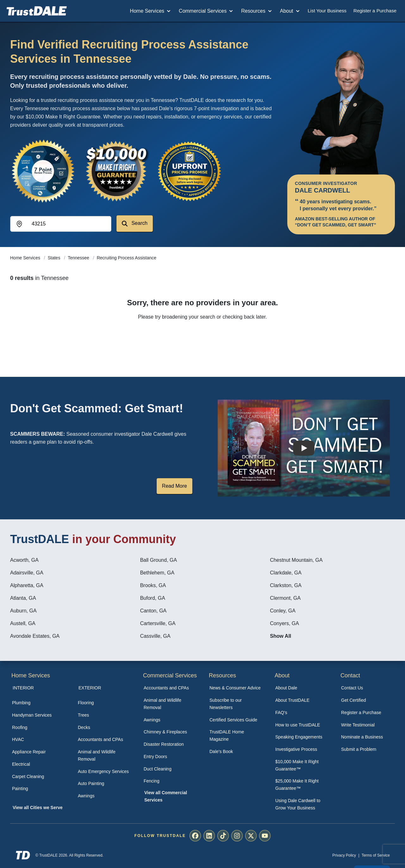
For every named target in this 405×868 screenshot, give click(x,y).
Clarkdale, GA (286, 572)
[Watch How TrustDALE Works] (304, 448)
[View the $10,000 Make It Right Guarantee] (116, 171)
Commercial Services (206, 11)
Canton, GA (153, 610)
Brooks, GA (153, 585)
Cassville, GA (155, 636)
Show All (280, 636)
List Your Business (327, 10)
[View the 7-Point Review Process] (43, 171)
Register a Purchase (374, 10)
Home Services (151, 11)
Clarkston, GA (286, 585)
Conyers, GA (284, 623)
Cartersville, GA (158, 623)
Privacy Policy (344, 855)
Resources (257, 11)
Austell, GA (22, 623)
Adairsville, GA (26, 572)
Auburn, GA (23, 610)
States (55, 257)
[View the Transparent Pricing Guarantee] (190, 171)
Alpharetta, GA (26, 585)
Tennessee (79, 257)
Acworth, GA (24, 560)
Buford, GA (152, 598)
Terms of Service (376, 855)
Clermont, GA (285, 598)
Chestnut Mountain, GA (296, 560)
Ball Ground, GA (158, 560)
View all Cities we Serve (38, 807)
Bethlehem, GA (157, 572)
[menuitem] (38, 702)
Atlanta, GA (23, 598)
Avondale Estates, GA (34, 636)
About (290, 11)
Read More (174, 486)
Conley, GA (283, 610)
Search (134, 223)
